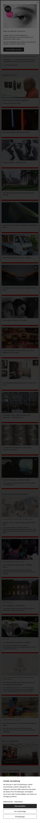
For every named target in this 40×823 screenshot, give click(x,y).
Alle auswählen (20, 806)
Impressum (18, 801)
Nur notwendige (20, 811)
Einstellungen (20, 816)
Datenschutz (8, 801)
